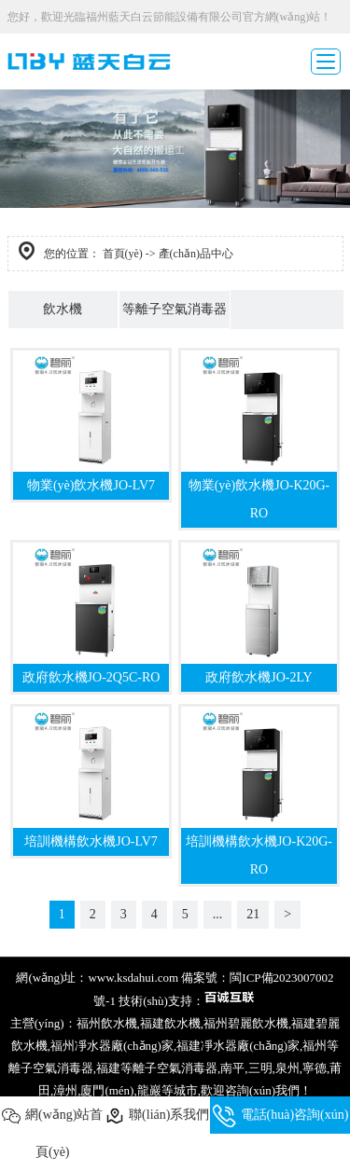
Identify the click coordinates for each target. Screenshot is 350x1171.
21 (252, 914)
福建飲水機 (170, 1023)
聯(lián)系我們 (157, 1116)
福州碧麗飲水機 (245, 1023)
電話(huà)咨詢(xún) (280, 1116)
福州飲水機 (107, 1023)
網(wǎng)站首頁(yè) (52, 1133)
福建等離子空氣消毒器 (156, 1068)
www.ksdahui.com (133, 978)
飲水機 (62, 309)
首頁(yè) (123, 253)
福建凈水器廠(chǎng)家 (238, 1046)
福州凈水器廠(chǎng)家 (112, 1046)
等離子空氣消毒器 (174, 309)
